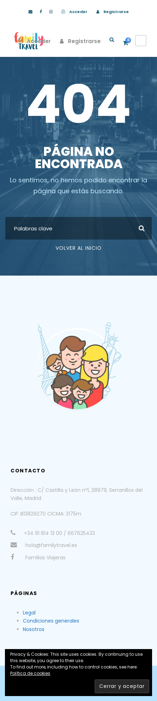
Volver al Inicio (79, 248)
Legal (29, 612)
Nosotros (33, 629)
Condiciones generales (51, 620)
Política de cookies (30, 673)
